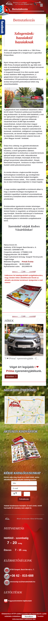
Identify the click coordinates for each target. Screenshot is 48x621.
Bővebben (11, 376)
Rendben (29, 616)
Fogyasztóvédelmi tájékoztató (18, 601)
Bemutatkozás (24, 20)
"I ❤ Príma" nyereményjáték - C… (22, 358)
